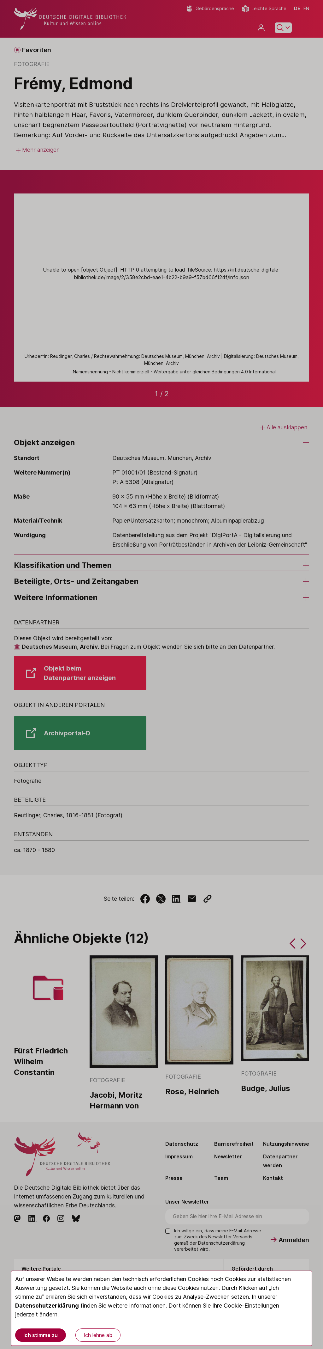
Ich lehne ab (98, 1335)
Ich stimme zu (40, 1335)
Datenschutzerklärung (47, 1305)
